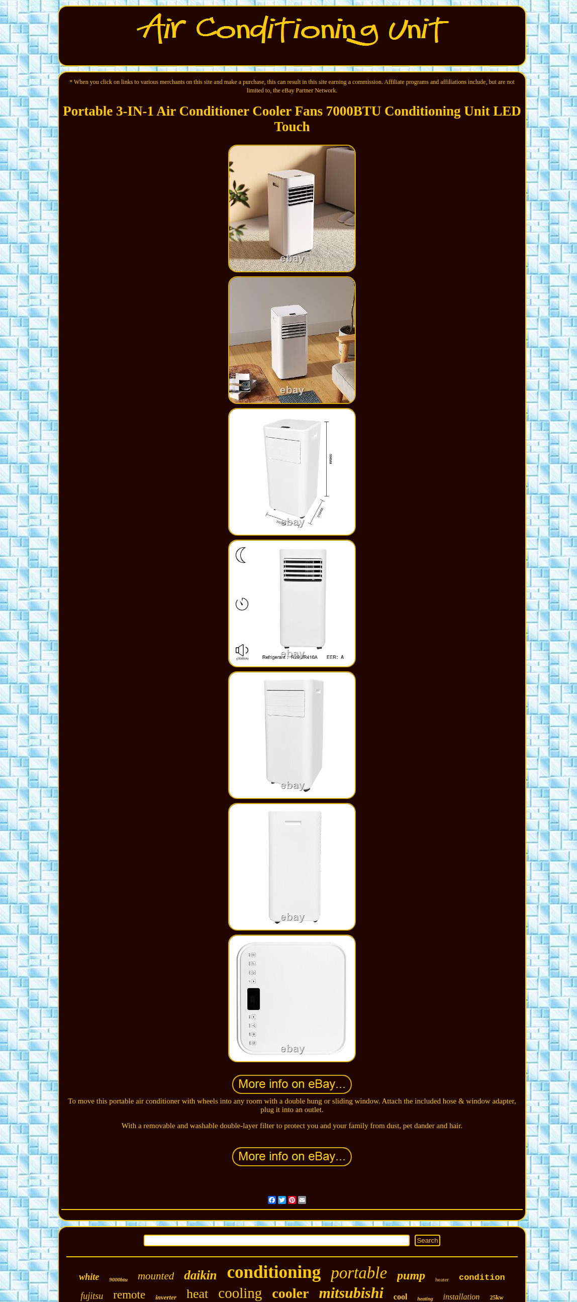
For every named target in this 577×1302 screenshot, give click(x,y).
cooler (290, 1293)
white (89, 1277)
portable (359, 1273)
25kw (496, 1297)
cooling (240, 1293)
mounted (156, 1276)
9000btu (118, 1279)
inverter (165, 1297)
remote (129, 1294)
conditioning (274, 1272)
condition (482, 1277)
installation (461, 1296)
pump (411, 1275)
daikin (200, 1275)
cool (401, 1296)
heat (197, 1293)
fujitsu (91, 1296)
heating (425, 1298)
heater (442, 1279)
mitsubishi (351, 1292)
